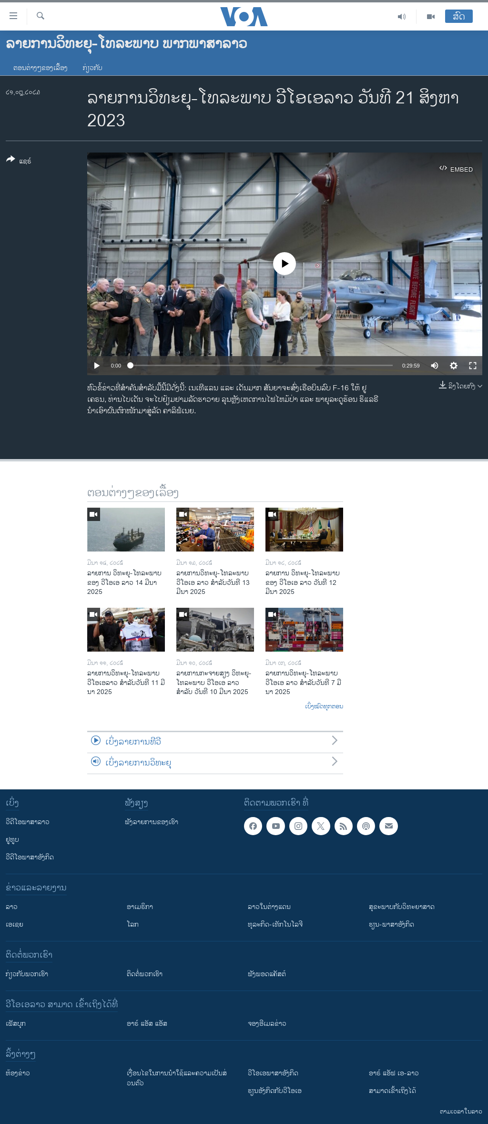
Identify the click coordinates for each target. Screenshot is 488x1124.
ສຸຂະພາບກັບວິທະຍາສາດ (402, 907)
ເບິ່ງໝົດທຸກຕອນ (324, 707)
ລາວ (12, 907)
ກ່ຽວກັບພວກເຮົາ (27, 974)
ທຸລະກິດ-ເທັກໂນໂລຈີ (275, 925)
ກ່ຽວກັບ (92, 67)
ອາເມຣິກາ (140, 907)
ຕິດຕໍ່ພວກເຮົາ (145, 974)
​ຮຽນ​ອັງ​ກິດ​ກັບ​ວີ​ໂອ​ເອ (275, 1091)
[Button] (18, 162)
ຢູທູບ (12, 840)
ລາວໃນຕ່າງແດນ (269, 907)
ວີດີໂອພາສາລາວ (28, 822)
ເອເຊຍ (14, 925)
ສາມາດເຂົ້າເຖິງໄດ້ (392, 1091)
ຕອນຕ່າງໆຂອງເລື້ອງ (40, 67)
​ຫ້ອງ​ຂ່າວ (18, 1073)
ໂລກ (133, 925)
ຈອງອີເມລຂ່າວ (267, 1024)
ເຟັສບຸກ (16, 1024)
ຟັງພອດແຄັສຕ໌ (267, 974)
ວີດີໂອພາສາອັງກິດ (30, 857)
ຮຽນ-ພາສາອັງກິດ (391, 925)
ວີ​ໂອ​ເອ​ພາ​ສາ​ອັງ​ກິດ (273, 1073)
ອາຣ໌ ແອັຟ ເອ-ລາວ (394, 1073)
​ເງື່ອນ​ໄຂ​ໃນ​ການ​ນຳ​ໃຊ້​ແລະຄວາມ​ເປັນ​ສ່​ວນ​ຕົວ (177, 1078)
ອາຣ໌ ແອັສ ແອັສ (147, 1024)
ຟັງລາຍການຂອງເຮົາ (151, 822)
